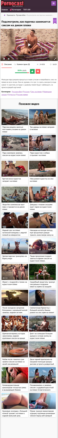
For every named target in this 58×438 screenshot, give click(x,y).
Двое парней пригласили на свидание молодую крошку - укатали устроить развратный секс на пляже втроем (42, 362)
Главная (5, 9)
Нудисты (11, 94)
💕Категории (15, 9)
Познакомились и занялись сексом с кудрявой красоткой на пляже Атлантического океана (42, 388)
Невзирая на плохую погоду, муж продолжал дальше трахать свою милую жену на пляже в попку (41, 233)
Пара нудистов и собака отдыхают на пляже (40, 154)
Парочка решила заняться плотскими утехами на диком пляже (14, 129)
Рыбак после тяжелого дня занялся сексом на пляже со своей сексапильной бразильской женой (13, 362)
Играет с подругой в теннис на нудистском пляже (14, 283)
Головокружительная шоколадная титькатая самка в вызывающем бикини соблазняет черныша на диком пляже (14, 390)
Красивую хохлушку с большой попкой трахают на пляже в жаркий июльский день (14, 413)
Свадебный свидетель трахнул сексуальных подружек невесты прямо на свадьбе (42, 284)
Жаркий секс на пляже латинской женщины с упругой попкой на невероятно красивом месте (14, 233)
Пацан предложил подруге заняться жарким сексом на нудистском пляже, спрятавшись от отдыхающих (42, 259)
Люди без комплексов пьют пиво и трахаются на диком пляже (13, 206)
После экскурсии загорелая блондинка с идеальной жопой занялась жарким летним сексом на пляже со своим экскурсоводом (14, 312)
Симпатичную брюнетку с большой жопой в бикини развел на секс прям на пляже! (42, 310)
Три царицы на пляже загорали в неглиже (42, 128)
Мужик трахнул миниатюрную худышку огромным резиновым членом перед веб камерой (42, 413)
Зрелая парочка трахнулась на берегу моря (14, 257)
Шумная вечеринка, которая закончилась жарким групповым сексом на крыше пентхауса (13, 337)
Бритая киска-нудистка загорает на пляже (11, 180)
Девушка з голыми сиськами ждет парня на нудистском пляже (41, 206)
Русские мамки (22, 94)
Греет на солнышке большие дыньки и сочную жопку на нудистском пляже (41, 335)
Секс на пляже (36, 92)
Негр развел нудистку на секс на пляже (42, 180)
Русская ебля (17, 92)
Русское (26, 92)
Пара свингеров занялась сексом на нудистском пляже (14, 154)
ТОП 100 (26, 9)
